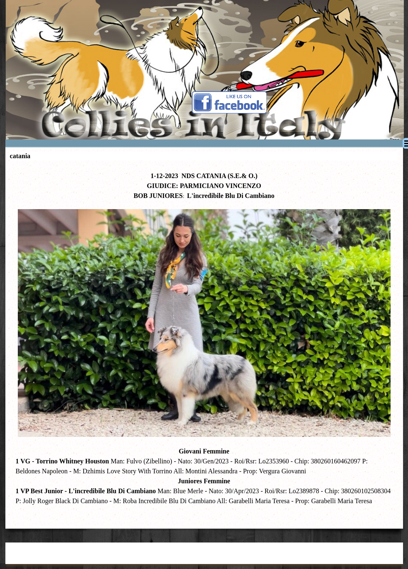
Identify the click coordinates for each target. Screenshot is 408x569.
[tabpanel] (204, 342)
